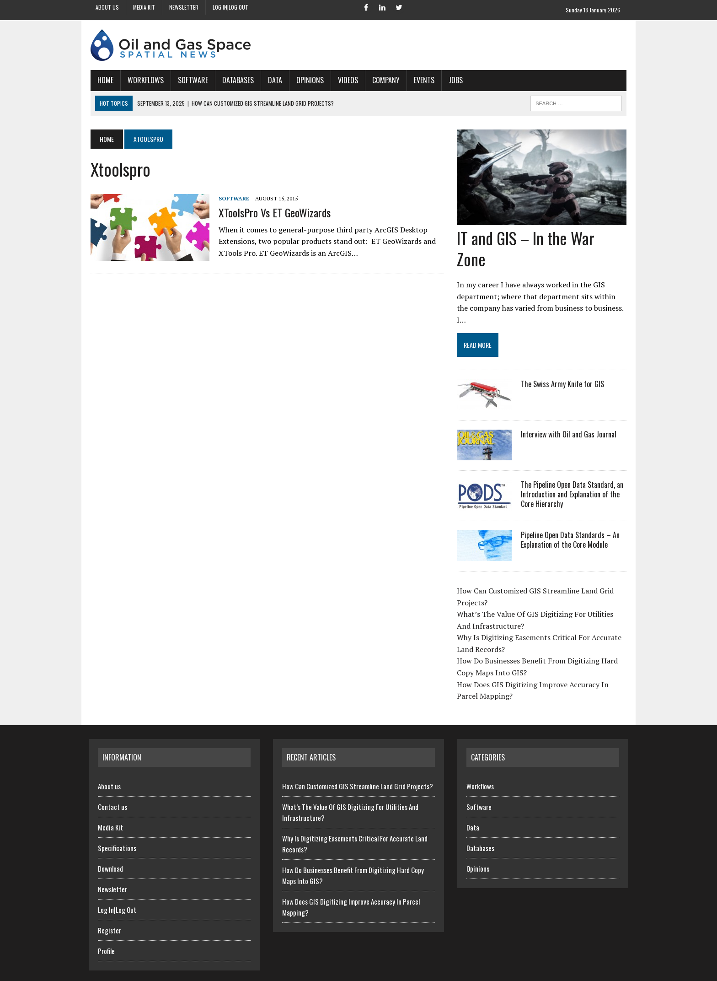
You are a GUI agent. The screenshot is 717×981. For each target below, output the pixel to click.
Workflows (144, 80)
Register (109, 909)
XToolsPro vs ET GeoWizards (273, 212)
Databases (236, 80)
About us (107, 7)
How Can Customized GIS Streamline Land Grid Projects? (357, 765)
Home (104, 80)
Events (422, 80)
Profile (106, 930)
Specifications (117, 827)
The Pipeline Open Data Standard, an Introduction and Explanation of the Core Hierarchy (572, 473)
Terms (591, 972)
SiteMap (618, 972)
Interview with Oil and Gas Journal (569, 413)
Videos (346, 80)
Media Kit (144, 7)
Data (273, 80)
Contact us (112, 786)
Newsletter (183, 7)
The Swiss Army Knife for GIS (563, 362)
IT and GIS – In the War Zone (542, 238)
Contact (524, 972)
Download (110, 847)
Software (191, 80)
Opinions (308, 80)
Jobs (454, 80)
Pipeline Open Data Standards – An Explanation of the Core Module (570, 518)
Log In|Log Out (230, 7)
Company (384, 80)
